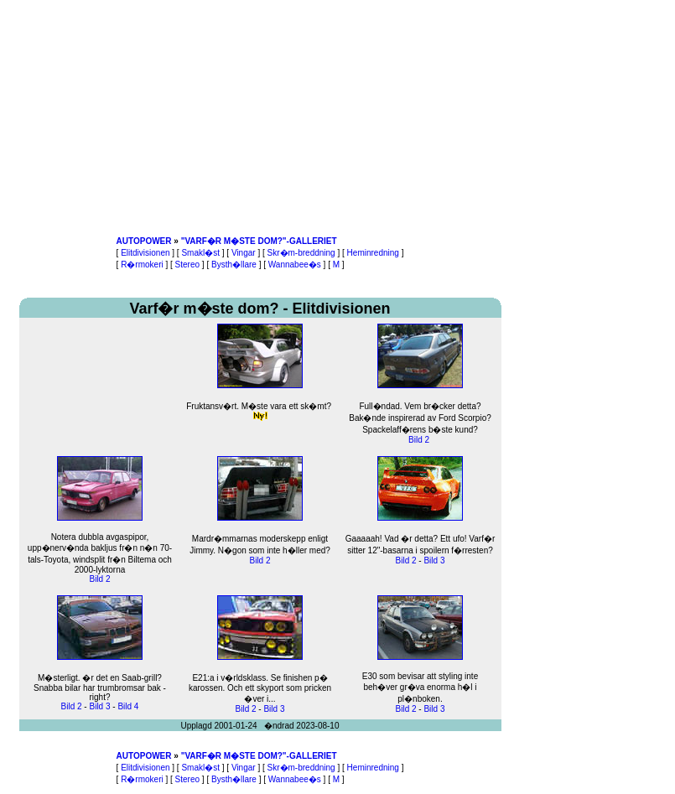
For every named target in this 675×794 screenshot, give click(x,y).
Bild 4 (127, 706)
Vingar (243, 252)
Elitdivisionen (145, 252)
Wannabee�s (294, 264)
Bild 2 (418, 439)
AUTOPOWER (144, 241)
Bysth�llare (234, 264)
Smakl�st (200, 252)
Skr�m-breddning (301, 252)
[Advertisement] (260, 117)
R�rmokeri (142, 264)
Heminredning (373, 252)
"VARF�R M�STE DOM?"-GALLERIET (259, 241)
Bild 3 (433, 560)
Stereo (187, 264)
